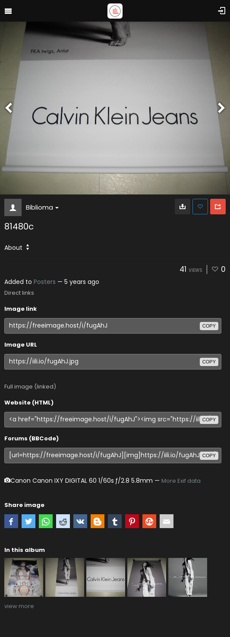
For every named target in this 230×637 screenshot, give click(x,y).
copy (209, 325)
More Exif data (181, 481)
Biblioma (42, 207)
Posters (45, 281)
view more (19, 606)
